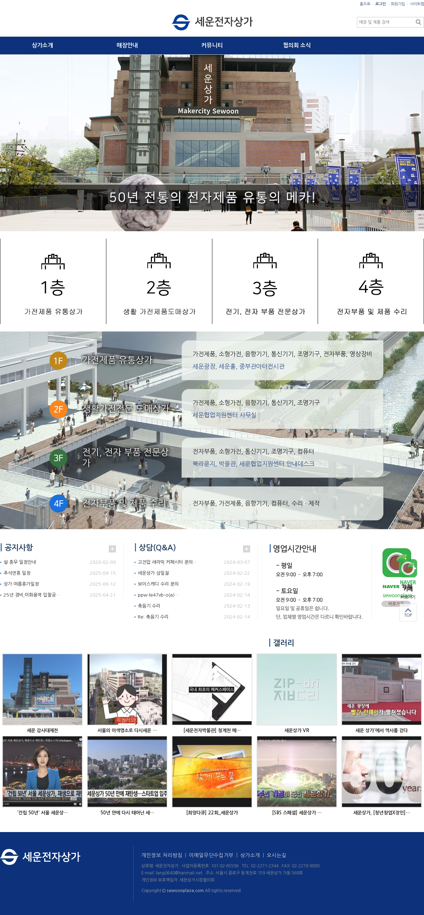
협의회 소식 (297, 45)
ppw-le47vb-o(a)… (158, 595)
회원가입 (398, 4)
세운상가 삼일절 (153, 573)
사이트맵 (417, 4)
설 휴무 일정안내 (20, 562)
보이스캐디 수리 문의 (158, 584)
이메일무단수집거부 (214, 855)
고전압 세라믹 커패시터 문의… (167, 562)
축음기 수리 (149, 606)
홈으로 (365, 4)
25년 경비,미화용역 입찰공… (32, 595)
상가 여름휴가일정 (21, 584)
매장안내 (127, 45)
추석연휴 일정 (17, 573)
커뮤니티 (212, 45)
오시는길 (277, 855)
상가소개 (42, 45)
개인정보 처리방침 (165, 855)
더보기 (112, 548)
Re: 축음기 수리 (153, 617)
